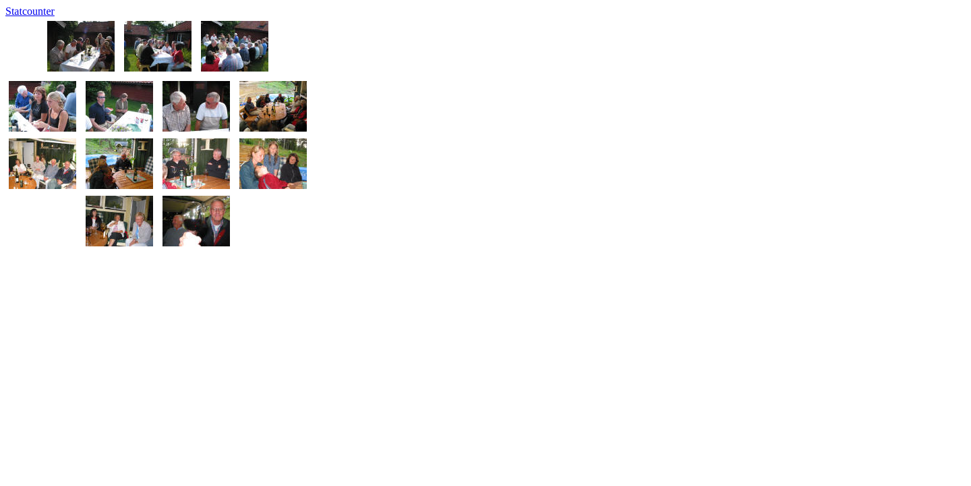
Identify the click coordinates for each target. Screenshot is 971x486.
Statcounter (30, 11)
